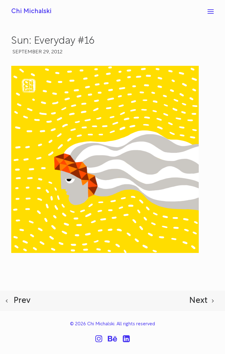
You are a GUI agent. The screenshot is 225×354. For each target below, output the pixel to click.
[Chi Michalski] (31, 11)
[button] (210, 11)
